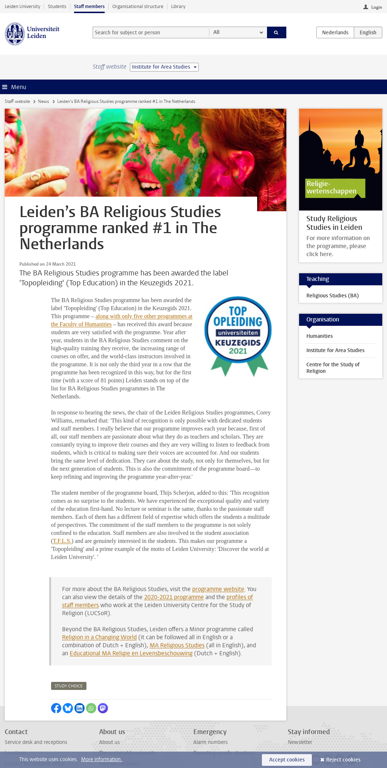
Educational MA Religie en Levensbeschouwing (131, 613)
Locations (15, 712)
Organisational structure (137, 6)
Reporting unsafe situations (224, 712)
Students (57, 6)
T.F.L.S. (62, 501)
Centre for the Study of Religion (333, 368)
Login (376, 7)
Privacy (13, 734)
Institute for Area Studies (335, 350)
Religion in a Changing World (99, 597)
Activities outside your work (130, 744)
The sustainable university (127, 712)
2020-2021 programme (174, 557)
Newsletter (300, 702)
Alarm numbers (210, 702)
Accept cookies (287, 759)
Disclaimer (16, 744)
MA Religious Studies (177, 605)
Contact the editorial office (34, 723)
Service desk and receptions (36, 702)
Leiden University (22, 6)
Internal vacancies (119, 723)
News (43, 101)
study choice (69, 646)
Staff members (89, 6)
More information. (101, 759)
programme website (218, 549)
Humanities (319, 336)
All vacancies (113, 734)
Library (178, 6)
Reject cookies (343, 759)
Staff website (17, 101)
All (216, 32)
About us (109, 702)
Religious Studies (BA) (332, 295)
